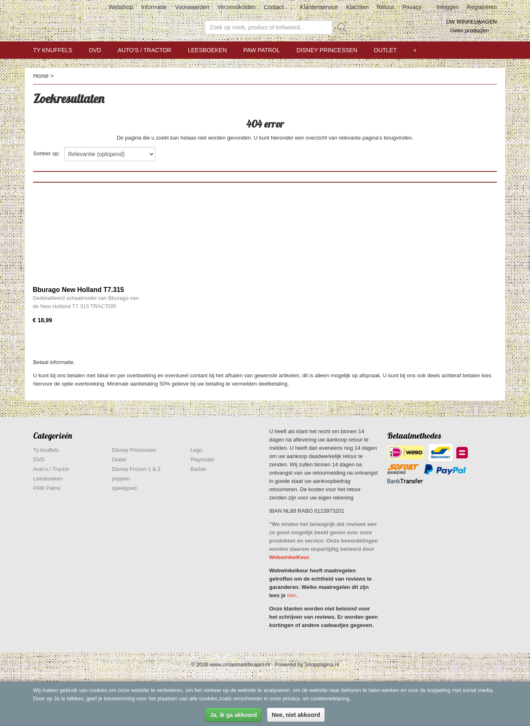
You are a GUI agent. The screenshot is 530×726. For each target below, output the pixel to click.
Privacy (412, 7)
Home (40, 75)
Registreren (482, 7)
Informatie (154, 7)
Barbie (198, 469)
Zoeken (340, 27)
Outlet (385, 50)
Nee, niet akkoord (296, 715)
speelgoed (124, 488)
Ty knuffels (52, 50)
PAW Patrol (261, 50)
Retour (385, 7)
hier (291, 595)
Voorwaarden (192, 7)
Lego (196, 450)
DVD (95, 50)
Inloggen (447, 7)
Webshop (120, 7)
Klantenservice (319, 7)
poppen (121, 478)
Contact (274, 7)
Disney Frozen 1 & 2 (136, 469)
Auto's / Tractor (144, 50)
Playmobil (202, 459)
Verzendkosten (236, 7)
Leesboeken (207, 50)
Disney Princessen (326, 50)
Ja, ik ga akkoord (233, 715)
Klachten (357, 7)
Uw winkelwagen (471, 22)
